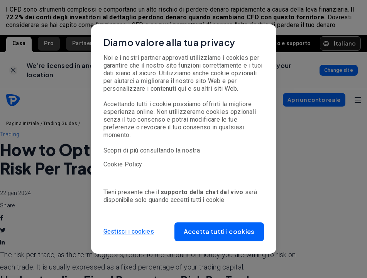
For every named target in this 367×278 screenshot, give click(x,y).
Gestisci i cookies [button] (128, 231)
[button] (219, 231)
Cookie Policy (122, 164)
